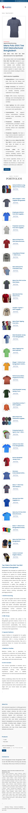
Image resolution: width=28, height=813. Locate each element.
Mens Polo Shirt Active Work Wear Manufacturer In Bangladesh (19, 281)
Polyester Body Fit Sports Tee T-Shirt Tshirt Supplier (18, 431)
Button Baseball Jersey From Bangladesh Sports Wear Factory (18, 458)
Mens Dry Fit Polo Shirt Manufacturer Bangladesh (19, 513)
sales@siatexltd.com (21, 1)
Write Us (7, 169)
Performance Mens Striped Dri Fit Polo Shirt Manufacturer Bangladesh (18, 376)
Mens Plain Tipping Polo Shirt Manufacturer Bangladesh (18, 322)
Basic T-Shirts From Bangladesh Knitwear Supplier (19, 526)
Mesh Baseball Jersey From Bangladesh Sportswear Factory (19, 336)
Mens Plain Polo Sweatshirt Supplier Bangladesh (18, 417)
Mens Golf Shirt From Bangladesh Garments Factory (19, 540)
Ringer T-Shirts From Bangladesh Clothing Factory (19, 363)
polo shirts (11, 709)
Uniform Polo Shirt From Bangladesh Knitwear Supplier (18, 445)
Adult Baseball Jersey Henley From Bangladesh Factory (19, 390)
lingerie (10, 715)
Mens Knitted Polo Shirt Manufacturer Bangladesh (18, 240)
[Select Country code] (7, 748)
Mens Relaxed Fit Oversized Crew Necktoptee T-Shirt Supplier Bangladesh (19, 267)
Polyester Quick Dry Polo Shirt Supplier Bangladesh (18, 227)
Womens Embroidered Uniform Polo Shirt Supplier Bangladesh (19, 472)
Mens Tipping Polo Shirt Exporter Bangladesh (18, 349)
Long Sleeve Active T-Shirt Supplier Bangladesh (19, 404)
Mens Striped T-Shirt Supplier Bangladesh (19, 199)
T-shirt (5, 739)
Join (4, 750)
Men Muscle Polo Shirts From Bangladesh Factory (19, 295)
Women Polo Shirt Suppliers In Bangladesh (18, 499)
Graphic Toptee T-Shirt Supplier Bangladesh (18, 308)
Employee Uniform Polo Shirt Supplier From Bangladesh (18, 213)
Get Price (15, 189)
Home (3, 13)
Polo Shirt (5, 741)
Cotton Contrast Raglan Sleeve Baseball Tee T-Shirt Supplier (19, 554)
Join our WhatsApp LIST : (8, 745)
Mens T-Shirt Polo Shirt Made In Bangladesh (18, 485)
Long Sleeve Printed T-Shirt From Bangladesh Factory (19, 254)
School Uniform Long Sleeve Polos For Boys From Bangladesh (19, 186)
